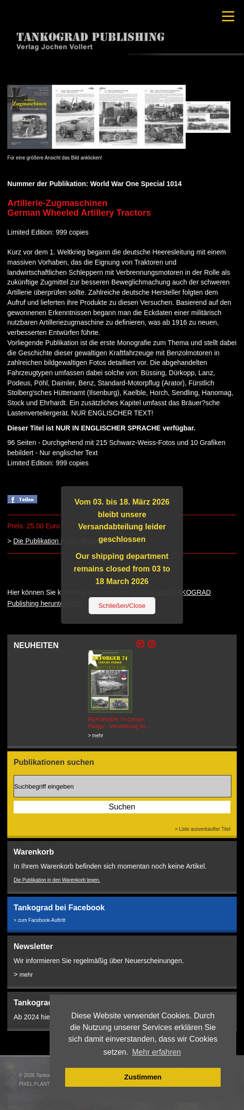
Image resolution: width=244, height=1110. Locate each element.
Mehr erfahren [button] (156, 1052)
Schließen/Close (121, 605)
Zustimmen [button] (143, 1077)
